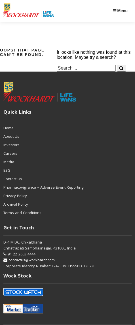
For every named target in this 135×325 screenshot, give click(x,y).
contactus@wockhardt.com (29, 260)
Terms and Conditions (22, 213)
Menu (120, 10)
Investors (11, 145)
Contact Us (12, 179)
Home (8, 128)
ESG (6, 171)
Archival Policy (15, 205)
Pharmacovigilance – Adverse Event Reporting (43, 188)
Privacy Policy (15, 196)
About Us (11, 137)
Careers (10, 154)
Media (8, 162)
